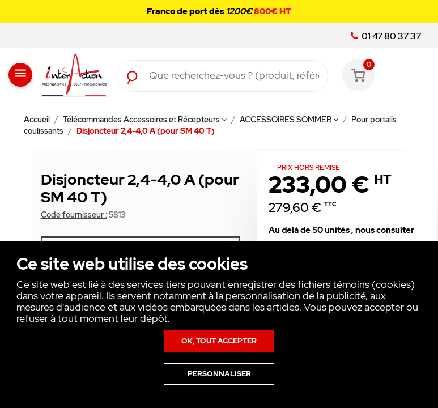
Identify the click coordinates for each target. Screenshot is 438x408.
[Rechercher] (234, 75)
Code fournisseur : (74, 215)
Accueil (38, 119)
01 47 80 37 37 (386, 36)
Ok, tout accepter (219, 341)
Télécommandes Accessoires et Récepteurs (145, 119)
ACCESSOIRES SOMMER (289, 119)
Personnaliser (219, 374)
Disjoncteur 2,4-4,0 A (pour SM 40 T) (145, 131)
